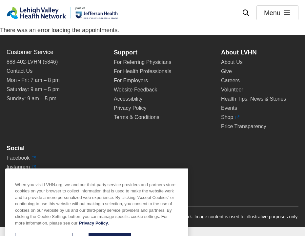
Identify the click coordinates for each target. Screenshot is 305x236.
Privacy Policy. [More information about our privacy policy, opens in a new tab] (94, 231)
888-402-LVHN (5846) (32, 62)
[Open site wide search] (246, 12)
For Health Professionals (142, 71)
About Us (232, 62)
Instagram (21, 167)
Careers (230, 80)
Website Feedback (135, 89)
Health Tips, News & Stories (253, 99)
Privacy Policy (130, 108)
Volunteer (232, 89)
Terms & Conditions (136, 117)
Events (229, 108)
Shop (230, 117)
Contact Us (19, 71)
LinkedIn (19, 176)
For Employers (131, 80)
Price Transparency (243, 126)
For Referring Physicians (142, 62)
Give (226, 71)
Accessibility (128, 99)
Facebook (21, 158)
